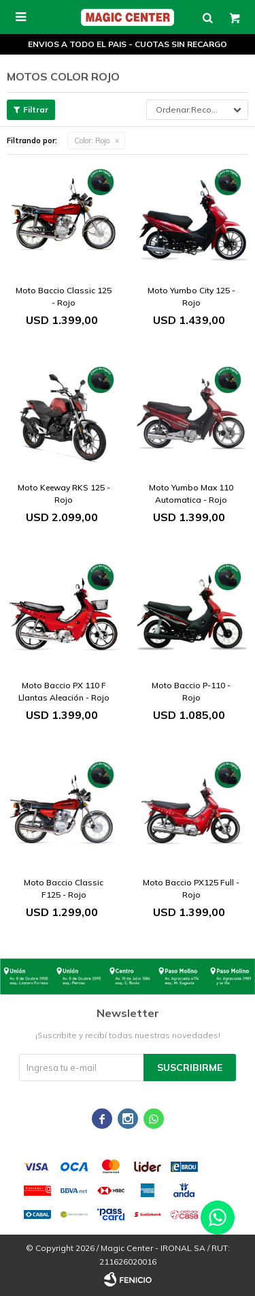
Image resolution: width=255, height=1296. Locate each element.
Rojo (91, 140)
